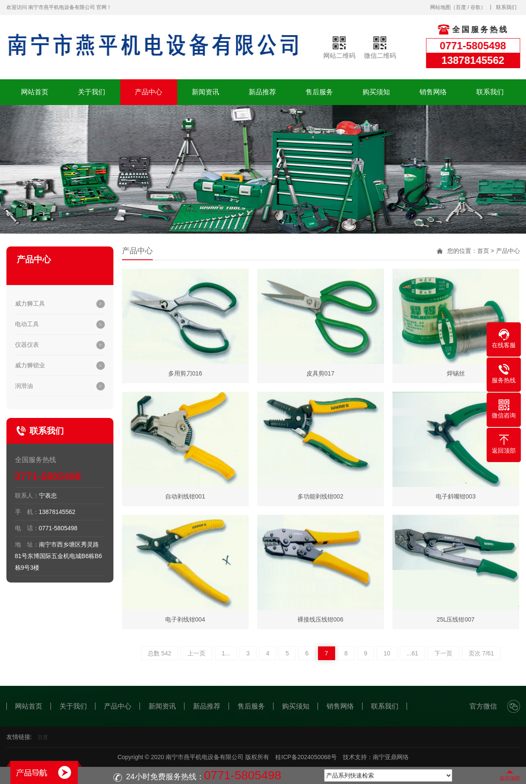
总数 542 (159, 653)
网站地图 (440, 7)
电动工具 (27, 324)
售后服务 (319, 92)
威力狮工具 (30, 303)
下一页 (443, 653)
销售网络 (433, 92)
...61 (412, 653)
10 (386, 653)
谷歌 (475, 7)
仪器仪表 (27, 344)
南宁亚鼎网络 (391, 757)
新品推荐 (262, 92)
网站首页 (34, 92)
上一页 (196, 653)
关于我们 (91, 92)
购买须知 (376, 92)
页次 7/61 (481, 653)
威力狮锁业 (30, 365)
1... (226, 653)
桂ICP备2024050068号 (305, 757)
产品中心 (148, 92)
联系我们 (506, 7)
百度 (461, 7)
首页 (483, 250)
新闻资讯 (205, 92)
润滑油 (24, 385)
